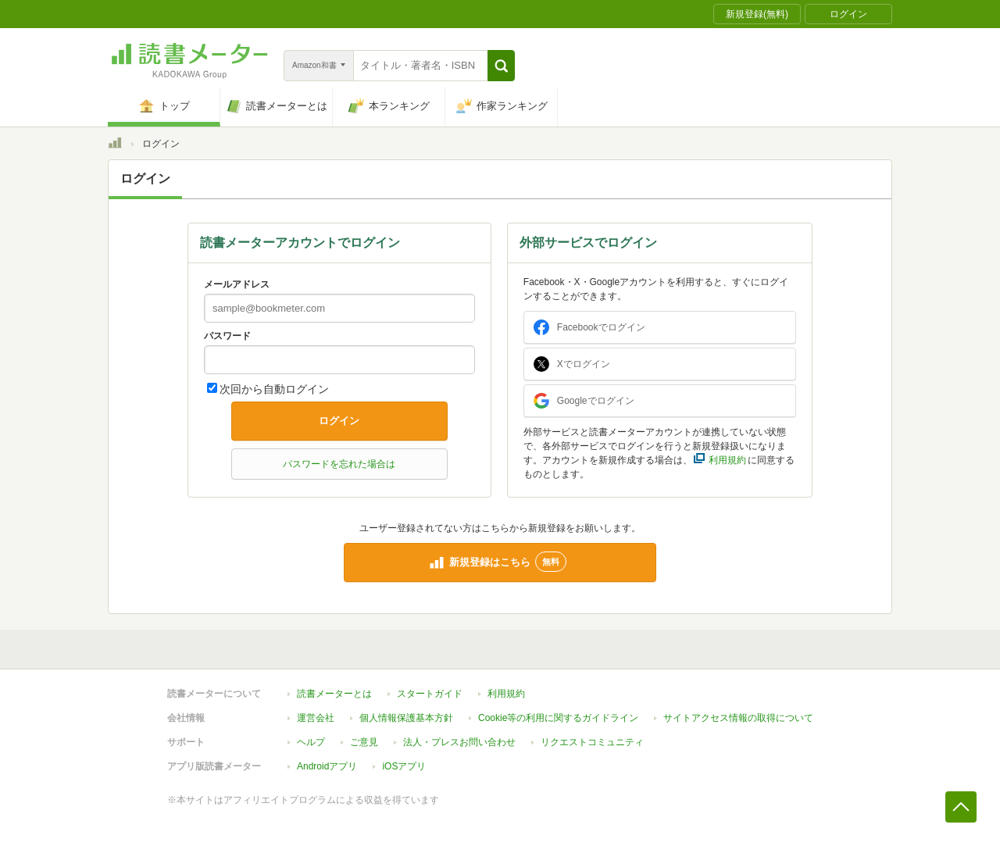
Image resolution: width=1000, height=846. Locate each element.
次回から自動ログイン (274, 389)
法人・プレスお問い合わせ (459, 742)
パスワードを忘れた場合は (339, 464)
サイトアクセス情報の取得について (738, 718)
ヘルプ (311, 742)
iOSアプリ (404, 766)
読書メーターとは (334, 693)
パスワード (227, 335)
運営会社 (315, 718)
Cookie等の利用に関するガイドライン (558, 718)
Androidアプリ (327, 766)
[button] (501, 65)
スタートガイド (429, 693)
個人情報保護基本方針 (406, 718)
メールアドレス (237, 284)
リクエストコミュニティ (592, 742)
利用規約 (506, 693)
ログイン (339, 421)
